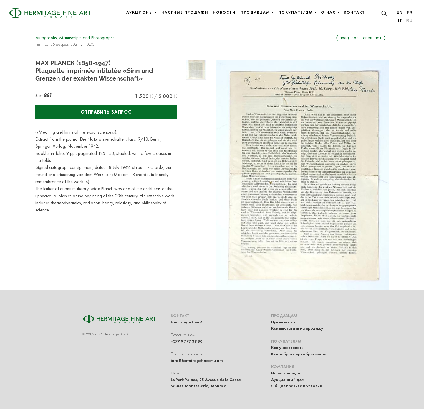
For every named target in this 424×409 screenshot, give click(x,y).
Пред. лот (349, 37)
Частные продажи (184, 12)
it (400, 20)
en (399, 12)
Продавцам (257, 12)
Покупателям (297, 12)
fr (410, 12)
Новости (224, 12)
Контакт (354, 12)
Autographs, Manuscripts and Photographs (75, 37)
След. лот (372, 37)
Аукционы (141, 12)
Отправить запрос (106, 112)
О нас (330, 12)
